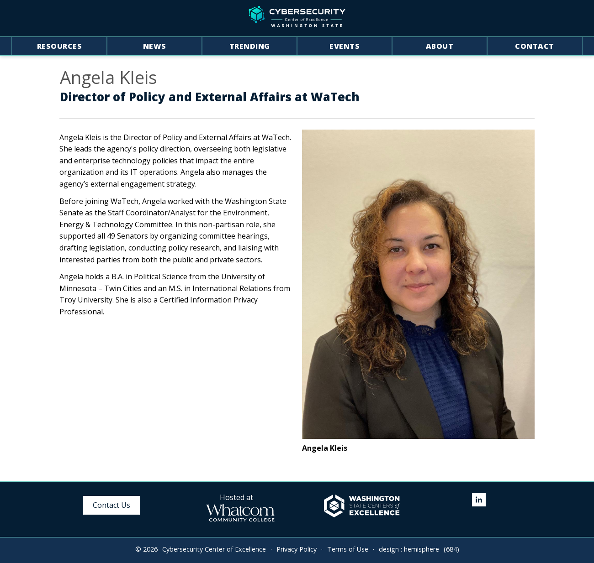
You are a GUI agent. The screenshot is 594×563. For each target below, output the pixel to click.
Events (344, 46)
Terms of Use (347, 549)
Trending (249, 46)
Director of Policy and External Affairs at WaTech (210, 97)
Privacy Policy (296, 549)
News (154, 46)
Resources (59, 46)
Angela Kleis (108, 77)
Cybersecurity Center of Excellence (214, 549)
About (440, 46)
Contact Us (111, 505)
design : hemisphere (409, 549)
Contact (534, 46)
